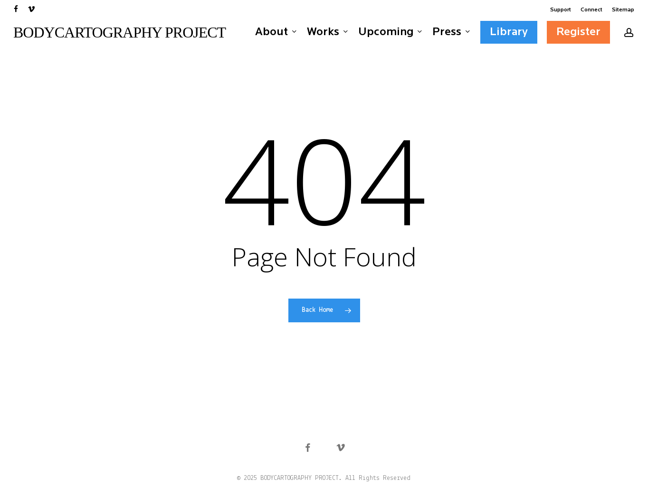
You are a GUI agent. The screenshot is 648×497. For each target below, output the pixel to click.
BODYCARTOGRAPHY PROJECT (119, 32)
